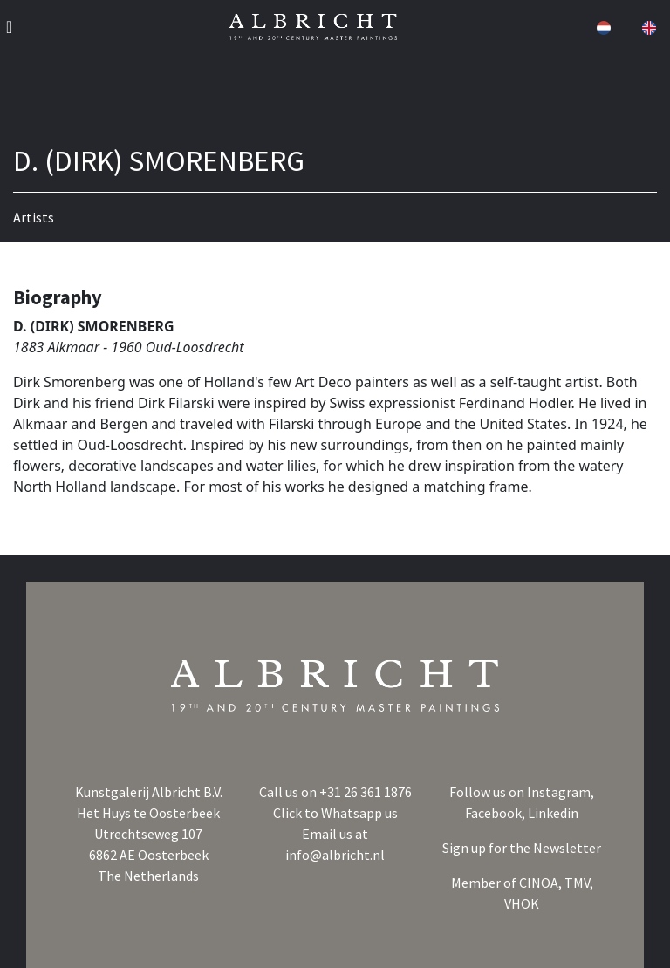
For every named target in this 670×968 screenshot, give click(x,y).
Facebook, (496, 812)
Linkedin (553, 812)
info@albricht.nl (335, 854)
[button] (602, 27)
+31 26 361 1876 (365, 792)
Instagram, (560, 792)
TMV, (578, 882)
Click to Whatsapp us (335, 812)
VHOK (521, 903)
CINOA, (541, 882)
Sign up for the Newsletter (521, 847)
